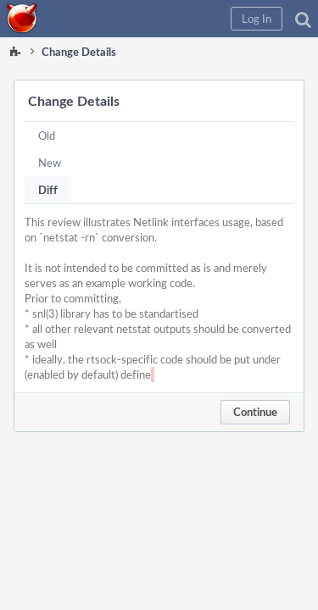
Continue (255, 411)
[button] (256, 18)
